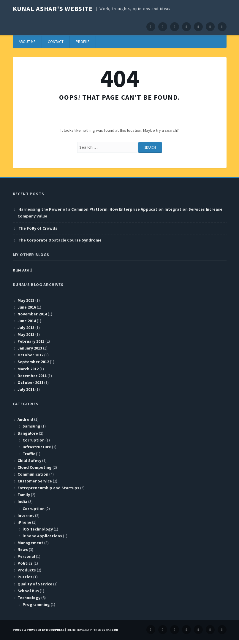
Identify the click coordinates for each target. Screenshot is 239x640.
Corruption (34, 440)
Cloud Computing (35, 467)
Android (25, 419)
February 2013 (31, 341)
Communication (33, 474)
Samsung (31, 426)
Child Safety (29, 460)
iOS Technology (38, 529)
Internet (26, 515)
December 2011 (32, 375)
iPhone (24, 522)
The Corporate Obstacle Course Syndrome (60, 240)
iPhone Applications (42, 536)
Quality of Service (35, 584)
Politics (25, 563)
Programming (36, 604)
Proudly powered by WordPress (38, 630)
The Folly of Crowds (37, 228)
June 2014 (27, 320)
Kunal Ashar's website (53, 8)
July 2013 (26, 327)
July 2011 (26, 389)
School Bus (28, 590)
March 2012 (28, 368)
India (22, 501)
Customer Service (35, 481)
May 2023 (26, 300)
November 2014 (32, 314)
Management (30, 542)
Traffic (29, 453)
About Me (27, 41)
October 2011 (30, 382)
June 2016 (27, 307)
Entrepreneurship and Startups (48, 487)
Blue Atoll (22, 270)
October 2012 (30, 355)
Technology (29, 597)
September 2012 (33, 361)
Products (27, 570)
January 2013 (30, 348)
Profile (83, 41)
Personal (26, 556)
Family (24, 494)
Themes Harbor (105, 630)
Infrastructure (37, 447)
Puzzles (25, 576)
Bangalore (28, 433)
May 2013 (26, 334)
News (23, 549)
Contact (56, 41)
